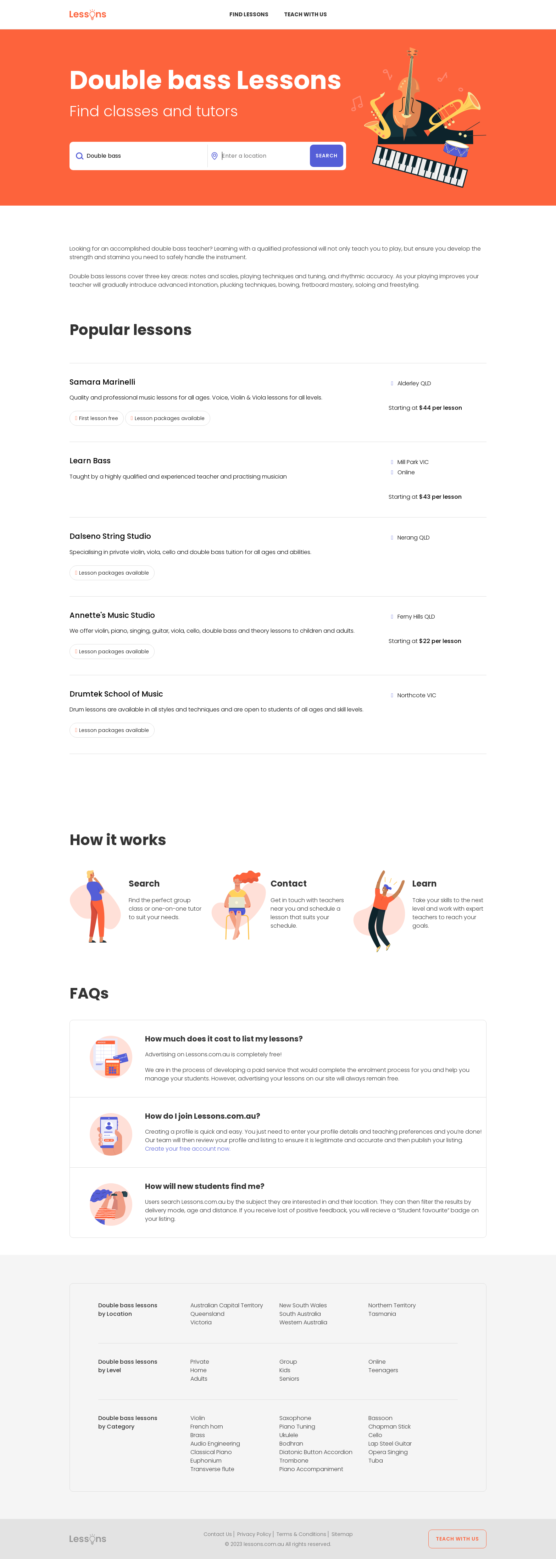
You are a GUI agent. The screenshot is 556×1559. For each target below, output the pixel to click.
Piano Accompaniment (311, 1469)
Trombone (293, 1461)
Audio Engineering (215, 1444)
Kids (284, 1370)
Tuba (375, 1461)
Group (288, 1362)
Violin (197, 1418)
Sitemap (342, 1534)
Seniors (289, 1379)
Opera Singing (388, 1452)
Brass (197, 1435)
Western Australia (303, 1322)
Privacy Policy (254, 1534)
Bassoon (380, 1418)
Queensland (207, 1314)
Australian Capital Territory (226, 1305)
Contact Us (218, 1534)
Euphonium (206, 1461)
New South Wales (303, 1305)
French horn (206, 1427)
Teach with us (305, 14)
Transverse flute (212, 1469)
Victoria (201, 1322)
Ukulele (288, 1435)
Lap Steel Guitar (390, 1444)
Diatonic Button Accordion (315, 1452)
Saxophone (295, 1418)
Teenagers (383, 1370)
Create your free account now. (187, 1149)
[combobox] (139, 156)
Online (377, 1362)
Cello (375, 1435)
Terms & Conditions (301, 1534)
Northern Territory (392, 1305)
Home (198, 1370)
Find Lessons (248, 14)
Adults (198, 1379)
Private (199, 1362)
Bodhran (291, 1444)
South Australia (300, 1314)
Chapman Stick (389, 1427)
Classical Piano (211, 1452)
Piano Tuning (297, 1427)
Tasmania (382, 1314)
